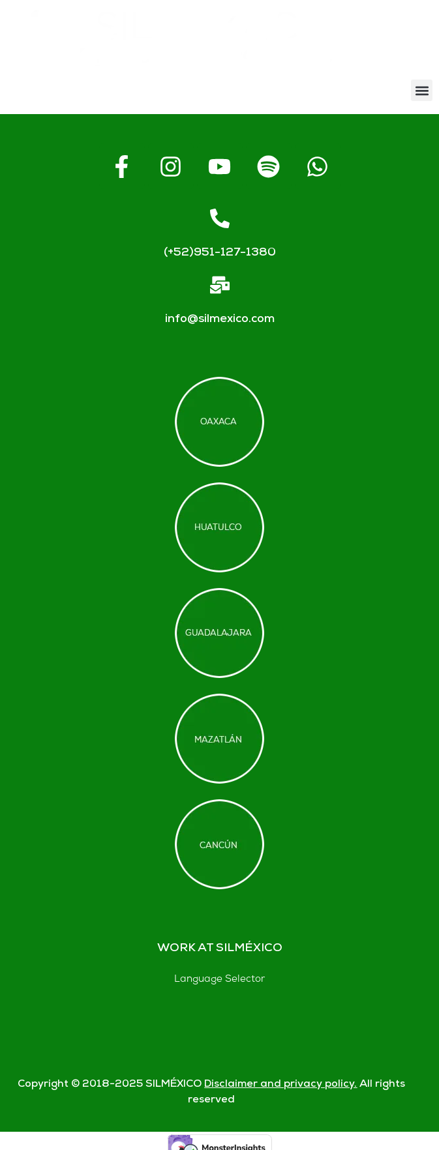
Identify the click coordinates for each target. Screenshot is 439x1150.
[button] (421, 90)
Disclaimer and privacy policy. (280, 1084)
